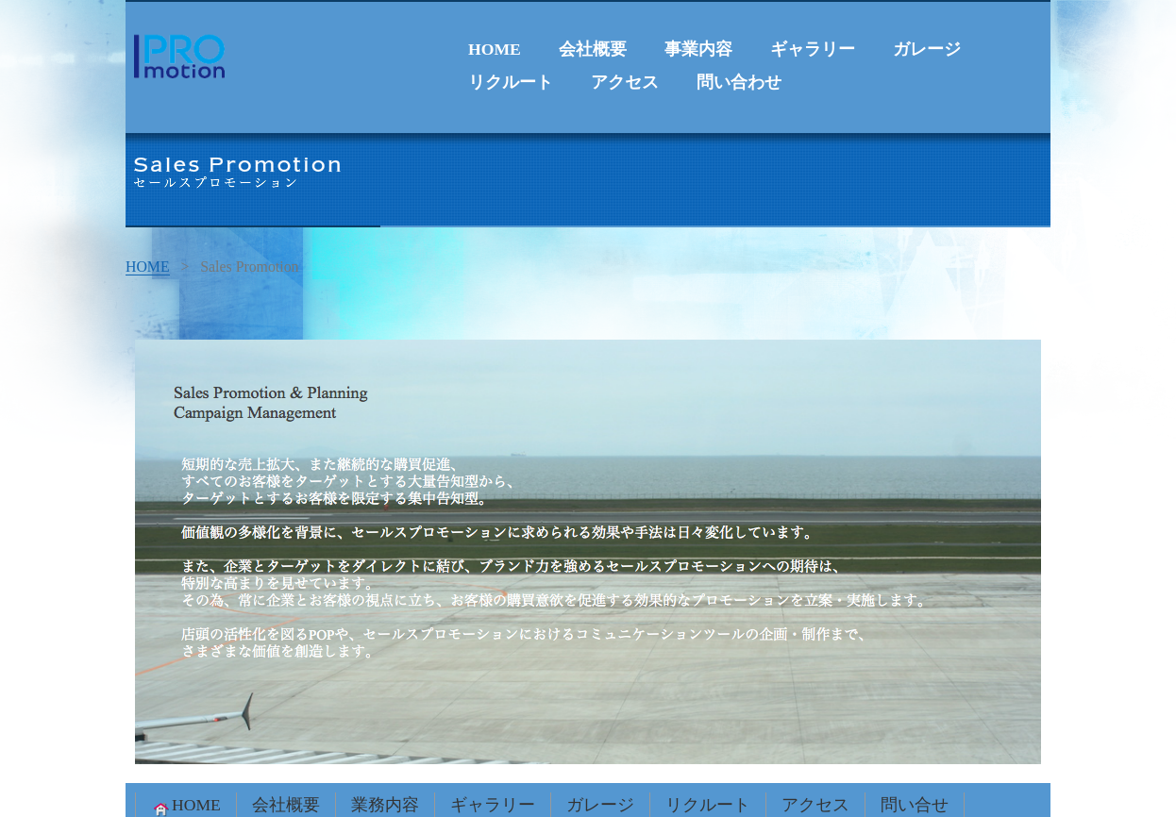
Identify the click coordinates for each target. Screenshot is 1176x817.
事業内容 (698, 49)
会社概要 (593, 49)
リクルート (510, 82)
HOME (494, 49)
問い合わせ (739, 82)
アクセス (625, 82)
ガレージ (927, 49)
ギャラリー (812, 49)
